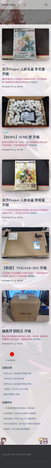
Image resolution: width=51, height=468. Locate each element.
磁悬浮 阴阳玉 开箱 (16, 331)
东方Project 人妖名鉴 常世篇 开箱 (17, 373)
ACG (3, 65)
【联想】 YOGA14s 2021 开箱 (24, 268)
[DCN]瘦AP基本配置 (20, 429)
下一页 (35, 354)
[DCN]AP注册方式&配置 (25, 413)
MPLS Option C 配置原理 (25, 419)
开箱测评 (5, 133)
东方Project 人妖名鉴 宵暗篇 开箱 (17, 384)
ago (13, 87)
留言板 (31, 408)
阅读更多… (34, 82)
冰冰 (5, 413)
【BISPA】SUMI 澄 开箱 (20, 137)
